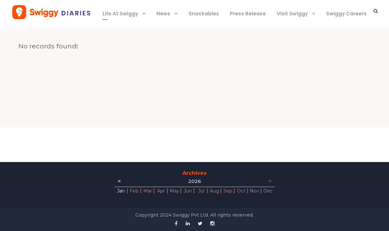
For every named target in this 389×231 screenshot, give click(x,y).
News (163, 13)
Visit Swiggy (292, 13)
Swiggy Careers (346, 13)
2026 (194, 181)
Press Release (248, 13)
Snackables (204, 13)
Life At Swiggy (120, 13)
